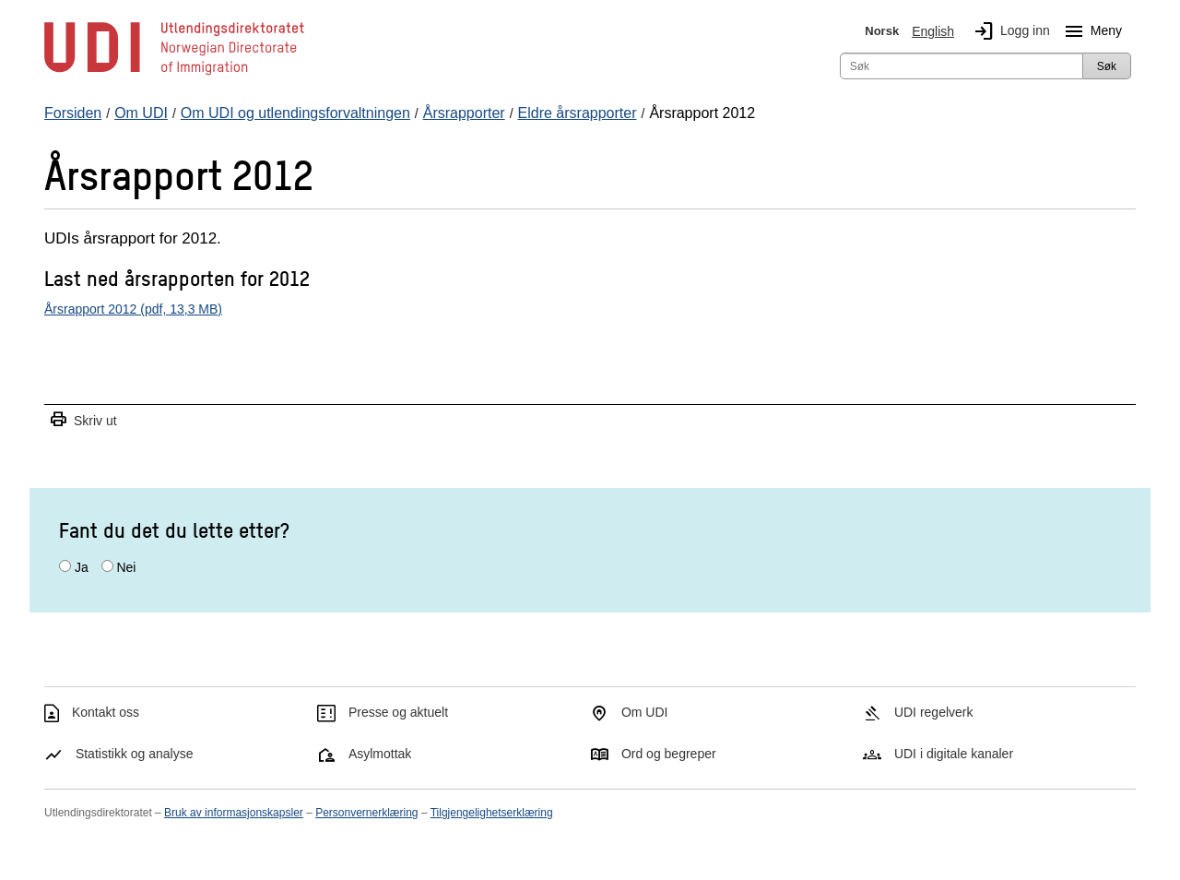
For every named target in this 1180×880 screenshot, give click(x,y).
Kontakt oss (105, 712)
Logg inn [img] (1008, 31)
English (933, 31)
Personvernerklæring (366, 812)
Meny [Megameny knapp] (1089, 31)
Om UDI (644, 712)
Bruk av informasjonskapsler (233, 812)
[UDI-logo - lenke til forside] (174, 73)
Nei (126, 567)
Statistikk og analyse (135, 753)
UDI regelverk (934, 712)
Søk (1106, 66)
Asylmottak (379, 753)
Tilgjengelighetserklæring (492, 812)
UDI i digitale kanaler (953, 753)
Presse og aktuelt (398, 712)
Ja (81, 567)
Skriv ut (83, 420)
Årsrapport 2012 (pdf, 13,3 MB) (133, 309)
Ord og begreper (668, 753)
